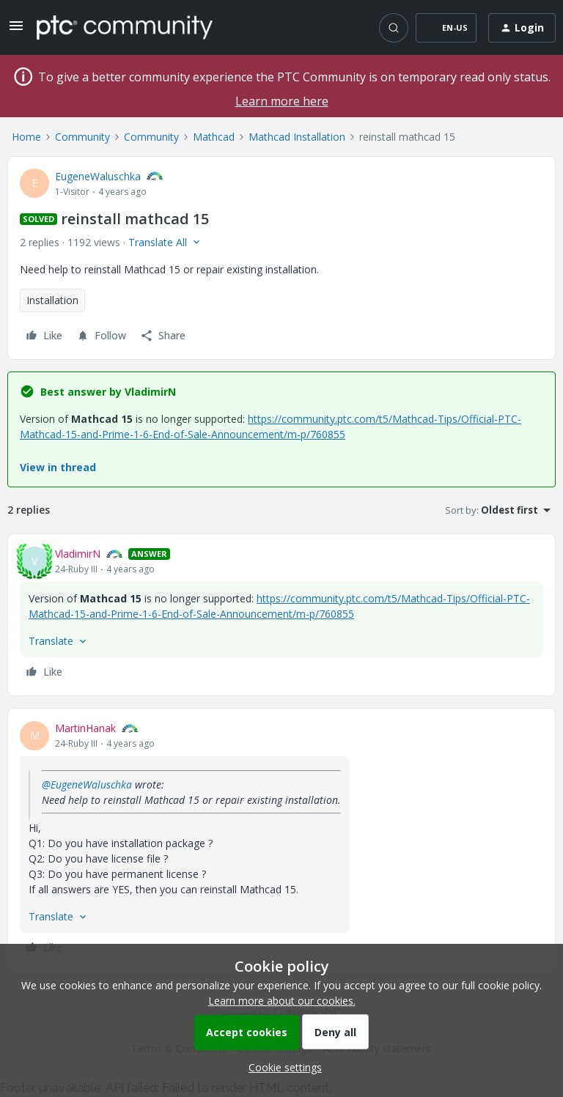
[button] (16, 30)
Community (82, 137)
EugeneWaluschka (98, 176)
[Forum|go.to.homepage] (125, 27)
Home (26, 137)
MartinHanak (85, 728)
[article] (281, 615)
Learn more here (281, 101)
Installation (52, 300)
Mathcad (214, 137)
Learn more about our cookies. (282, 1001)
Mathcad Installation (297, 137)
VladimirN (77, 554)
